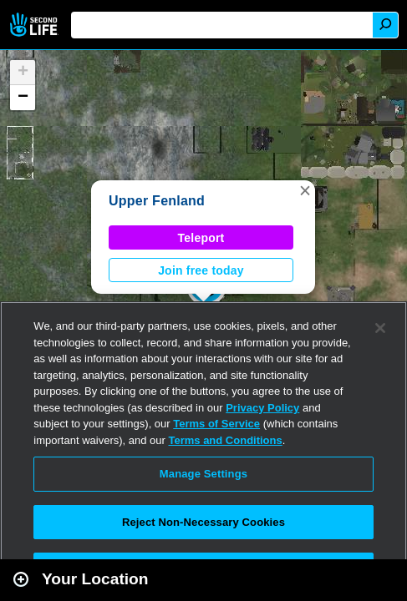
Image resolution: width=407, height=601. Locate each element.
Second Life (35, 25)
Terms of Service (216, 423)
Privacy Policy (262, 408)
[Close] (380, 328)
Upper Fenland (157, 201)
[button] (305, 190)
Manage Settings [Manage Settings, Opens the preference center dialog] (203, 473)
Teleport (201, 238)
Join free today (201, 270)
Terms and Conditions (225, 440)
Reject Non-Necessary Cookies (203, 522)
